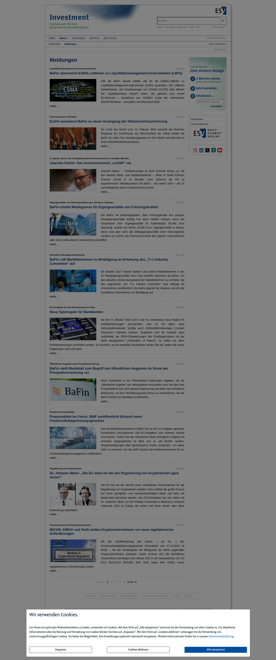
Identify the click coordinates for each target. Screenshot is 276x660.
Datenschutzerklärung (221, 636)
